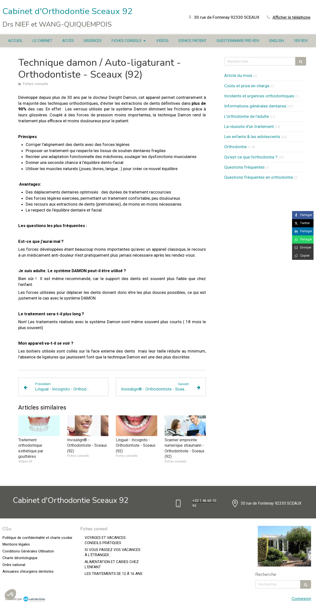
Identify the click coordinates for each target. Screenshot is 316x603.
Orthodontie (235, 146)
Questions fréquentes (244, 167)
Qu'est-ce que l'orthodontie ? (250, 157)
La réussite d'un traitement (249, 126)
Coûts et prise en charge (246, 85)
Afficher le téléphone (291, 17)
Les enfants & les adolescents (252, 136)
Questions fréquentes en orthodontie (258, 177)
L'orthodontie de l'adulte (246, 116)
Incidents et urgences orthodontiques (259, 95)
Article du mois (238, 75)
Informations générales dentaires (255, 106)
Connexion (301, 598)
